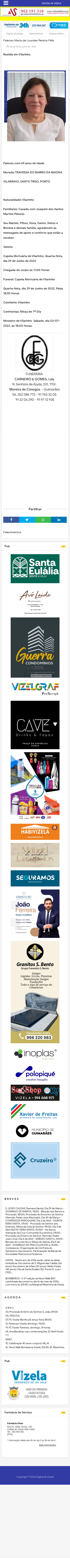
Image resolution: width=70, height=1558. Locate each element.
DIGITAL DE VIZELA (51, 3)
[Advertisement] (35, 467)
